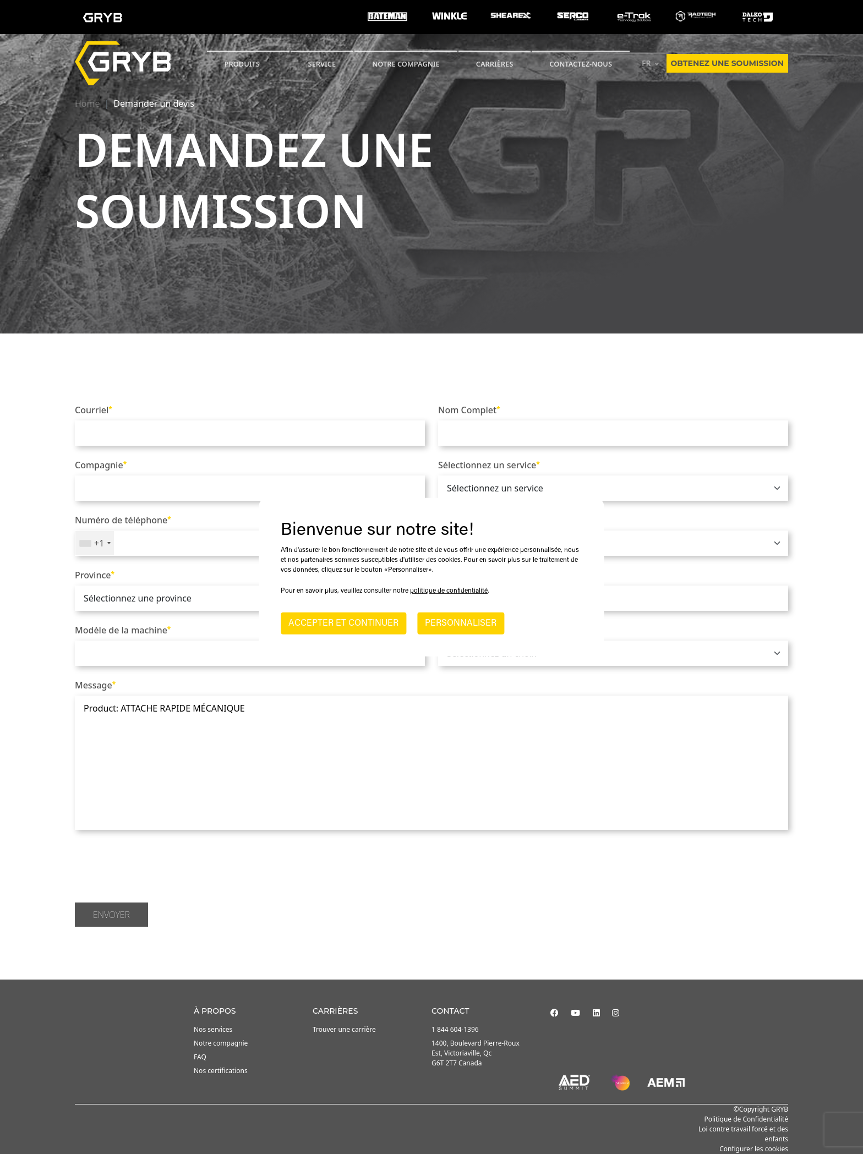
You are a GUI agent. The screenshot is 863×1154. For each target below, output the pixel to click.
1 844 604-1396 (455, 1029)
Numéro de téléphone (123, 520)
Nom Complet (469, 410)
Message (95, 685)
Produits (242, 64)
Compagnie (101, 465)
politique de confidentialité (449, 591)
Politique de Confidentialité (746, 1119)
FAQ (200, 1057)
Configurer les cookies (753, 1148)
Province (94, 575)
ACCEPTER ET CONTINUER (343, 623)
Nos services (213, 1029)
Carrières (495, 64)
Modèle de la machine (123, 630)
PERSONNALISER (460, 623)
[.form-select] (613, 488)
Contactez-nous (580, 64)
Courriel (93, 410)
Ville (449, 575)
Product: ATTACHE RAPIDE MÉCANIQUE (431, 763)
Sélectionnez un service (489, 465)
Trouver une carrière (344, 1029)
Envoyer (111, 915)
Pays (449, 520)
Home (87, 103)
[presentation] (158, 867)
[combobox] (94, 543)
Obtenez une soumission (727, 63)
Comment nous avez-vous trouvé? (511, 630)
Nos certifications (221, 1070)
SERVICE (322, 64)
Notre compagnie (406, 64)
